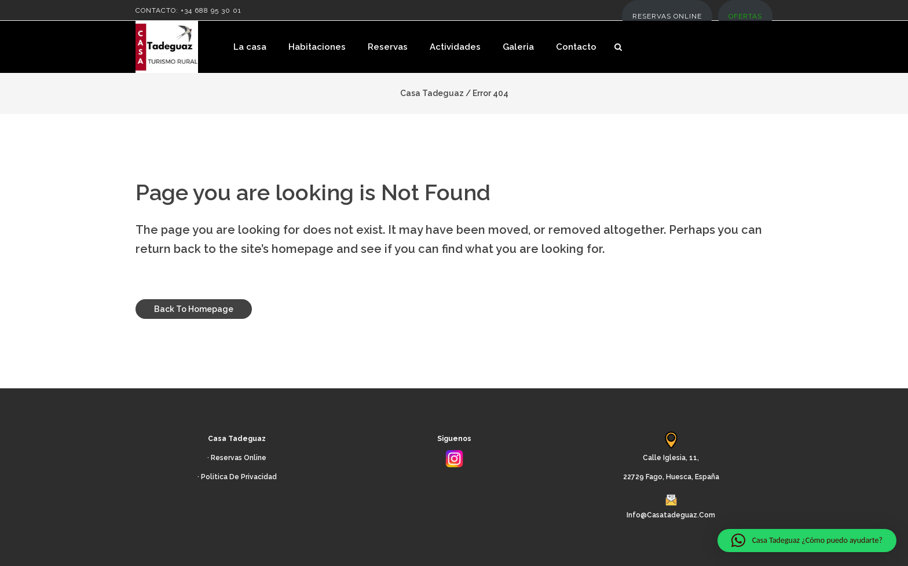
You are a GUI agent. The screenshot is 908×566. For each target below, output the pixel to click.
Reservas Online (238, 458)
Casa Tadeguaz (432, 93)
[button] (806, 540)
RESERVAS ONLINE (667, 16)
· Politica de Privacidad (237, 477)
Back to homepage (193, 309)
